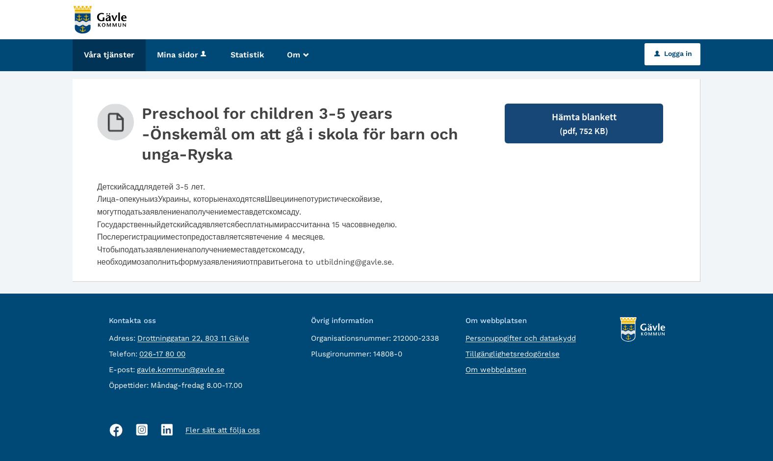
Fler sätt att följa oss (222, 430)
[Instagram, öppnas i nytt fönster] (142, 429)
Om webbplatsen (495, 369)
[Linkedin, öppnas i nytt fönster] (167, 429)
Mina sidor (182, 54)
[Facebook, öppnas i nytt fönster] (116, 430)
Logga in (673, 53)
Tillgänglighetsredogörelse (512, 354)
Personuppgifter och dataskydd (520, 338)
